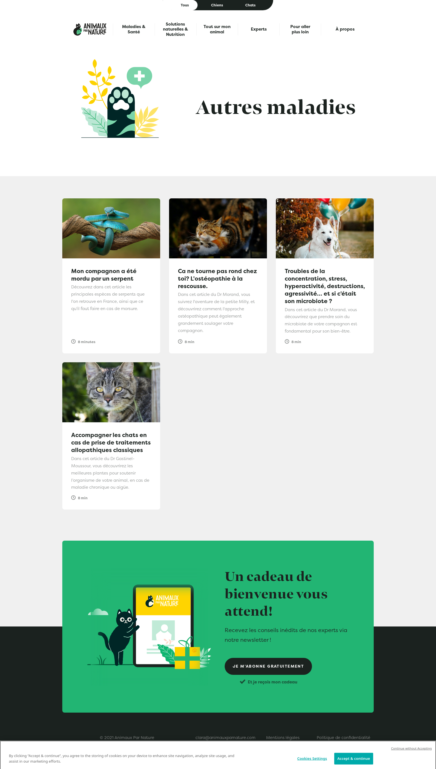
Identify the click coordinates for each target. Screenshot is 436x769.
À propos (345, 29)
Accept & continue (353, 762)
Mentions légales (282, 737)
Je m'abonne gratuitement (268, 666)
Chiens (217, 5)
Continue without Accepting (411, 753)
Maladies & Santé (133, 29)
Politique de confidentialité (343, 737)
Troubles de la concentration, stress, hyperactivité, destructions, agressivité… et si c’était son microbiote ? (325, 286)
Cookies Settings (312, 762)
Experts (259, 29)
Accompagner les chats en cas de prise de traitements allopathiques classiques (111, 442)
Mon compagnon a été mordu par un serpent (104, 275)
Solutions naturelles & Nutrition (175, 29)
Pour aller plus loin (300, 29)
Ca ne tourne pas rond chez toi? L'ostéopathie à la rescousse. (217, 278)
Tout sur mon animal (217, 29)
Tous (185, 5)
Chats (250, 5)
